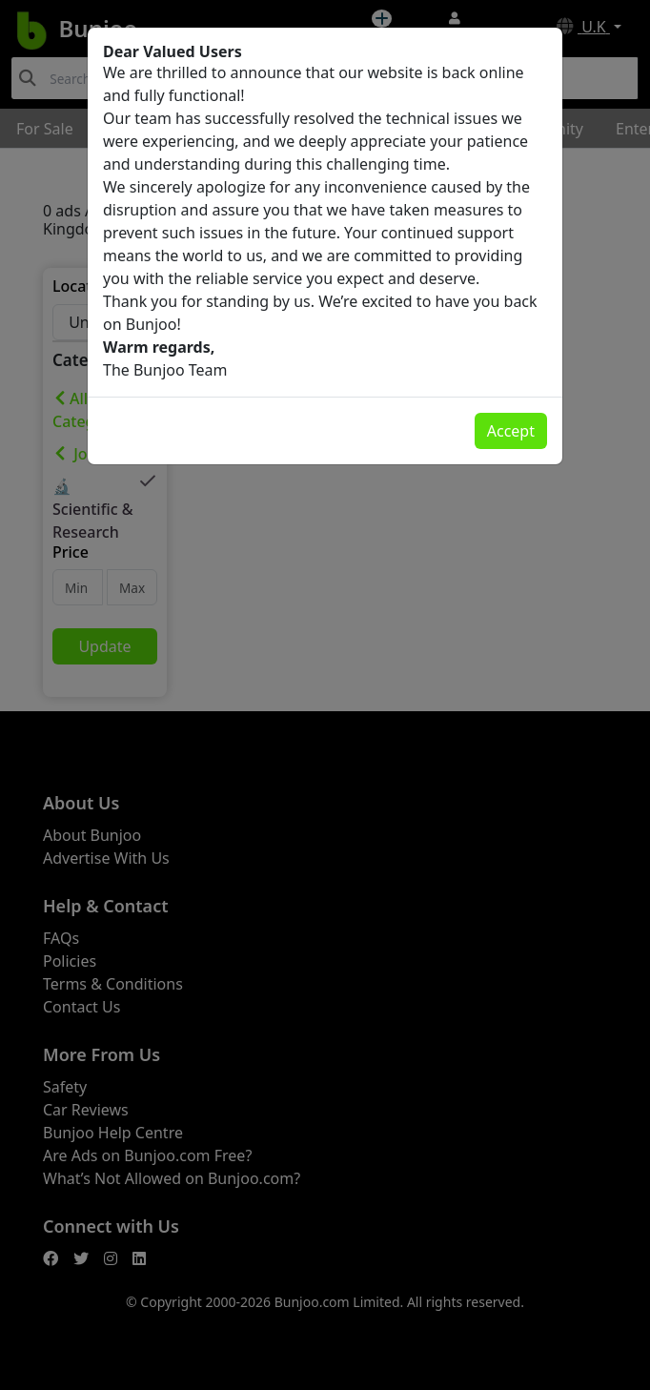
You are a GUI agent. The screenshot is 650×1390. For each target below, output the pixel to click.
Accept (511, 430)
